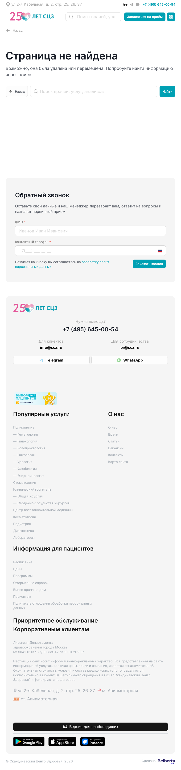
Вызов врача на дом (29, 590)
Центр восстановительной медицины (43, 510)
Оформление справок (31, 583)
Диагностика (23, 531)
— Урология (22, 462)
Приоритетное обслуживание (55, 620)
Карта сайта (118, 462)
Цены (17, 569)
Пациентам (22, 596)
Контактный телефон (33, 242)
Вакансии (115, 448)
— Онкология (24, 455)
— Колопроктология (29, 448)
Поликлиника (23, 427)
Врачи (113, 434)
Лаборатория (24, 537)
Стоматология (24, 482)
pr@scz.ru (129, 347)
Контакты (115, 455)
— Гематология (25, 434)
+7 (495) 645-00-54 (159, 4)
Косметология (24, 517)
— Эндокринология (28, 476)
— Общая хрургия (28, 496)
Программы (23, 576)
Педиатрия (22, 524)
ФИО (20, 222)
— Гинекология (25, 441)
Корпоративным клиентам (51, 629)
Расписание (22, 562)
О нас (112, 427)
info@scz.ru (51, 347)
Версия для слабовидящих (93, 726)
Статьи (113, 441)
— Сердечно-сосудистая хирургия (41, 503)
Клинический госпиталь (32, 489)
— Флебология (25, 469)
